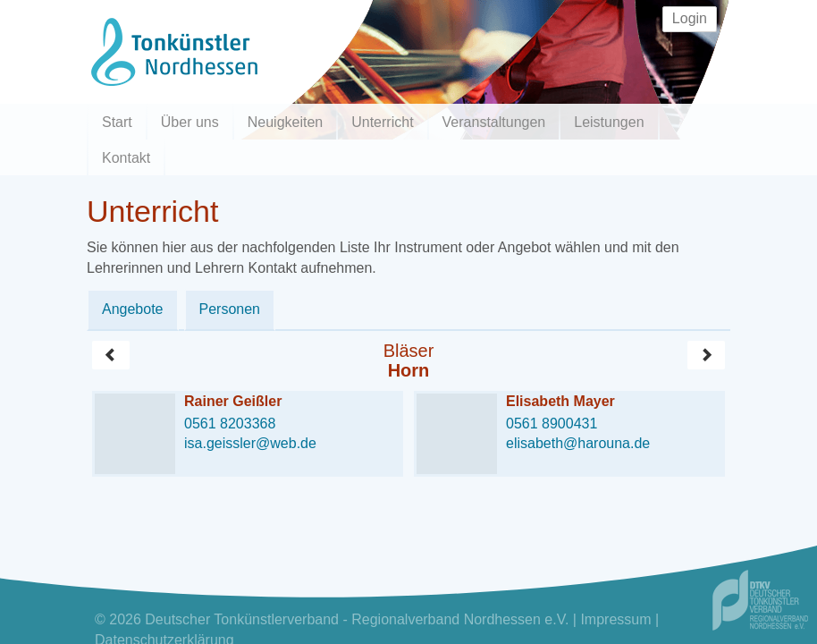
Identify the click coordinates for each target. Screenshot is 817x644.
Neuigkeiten (286, 122)
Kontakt (126, 157)
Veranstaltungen (494, 122)
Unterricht (382, 122)
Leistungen (609, 122)
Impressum (615, 619)
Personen (230, 309)
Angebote (133, 309)
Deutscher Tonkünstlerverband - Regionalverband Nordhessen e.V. (357, 619)
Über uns (190, 122)
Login (689, 18)
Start (117, 122)
